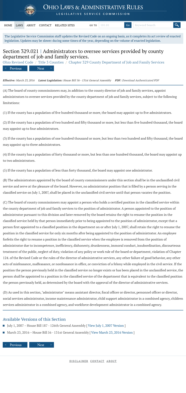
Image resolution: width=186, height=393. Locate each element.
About (31, 25)
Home (8, 25)
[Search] (177, 25)
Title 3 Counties (51, 62)
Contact (45, 25)
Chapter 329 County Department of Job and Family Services (116, 62)
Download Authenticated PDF (140, 80)
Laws (19, 25)
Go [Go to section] (128, 25)
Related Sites (65, 25)
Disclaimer (78, 361)
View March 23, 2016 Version (112, 332)
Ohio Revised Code (18, 62)
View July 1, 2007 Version (106, 325)
